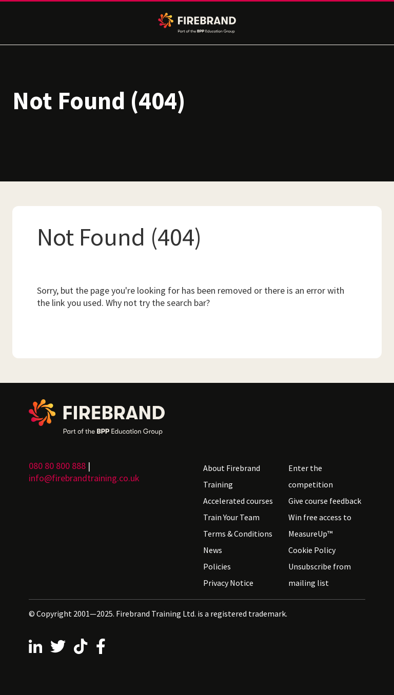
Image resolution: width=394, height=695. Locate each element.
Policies (217, 566)
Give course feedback (324, 501)
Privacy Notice (228, 583)
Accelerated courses (238, 501)
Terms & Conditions (237, 533)
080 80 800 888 (57, 466)
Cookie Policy (312, 550)
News (212, 550)
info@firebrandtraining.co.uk (84, 478)
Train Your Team (231, 517)
